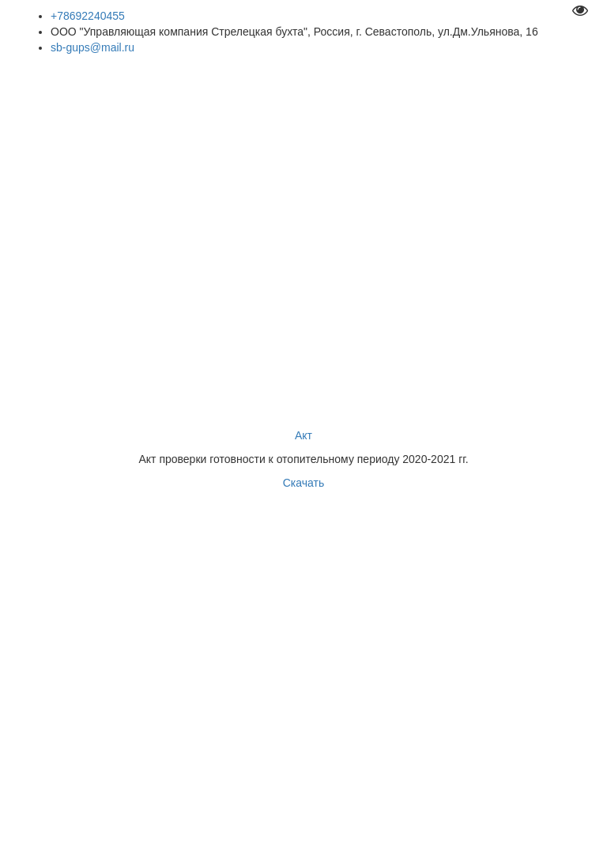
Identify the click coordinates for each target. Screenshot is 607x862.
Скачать (304, 482)
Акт (303, 435)
